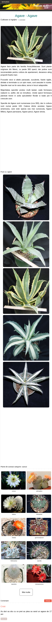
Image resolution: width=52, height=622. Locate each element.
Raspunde (3, 618)
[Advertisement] (23, 142)
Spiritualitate (5, 2)
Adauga (48, 600)
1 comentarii (21, 20)
